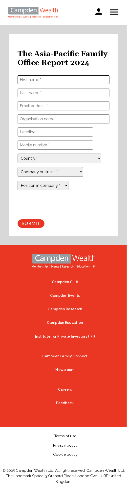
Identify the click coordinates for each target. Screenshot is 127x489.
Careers (65, 389)
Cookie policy (65, 454)
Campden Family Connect (64, 356)
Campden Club (65, 282)
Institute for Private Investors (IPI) (65, 336)
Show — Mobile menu (114, 12)
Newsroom (65, 370)
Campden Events (65, 295)
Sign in (98, 11)
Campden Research (65, 309)
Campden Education (65, 323)
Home (63, 261)
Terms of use (65, 436)
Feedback (65, 403)
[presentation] (55, 203)
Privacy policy (65, 445)
